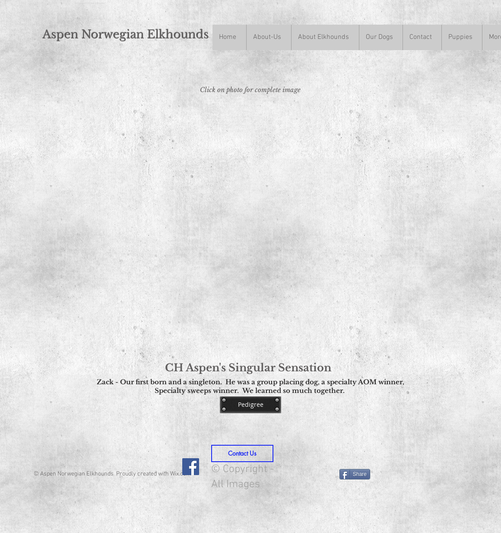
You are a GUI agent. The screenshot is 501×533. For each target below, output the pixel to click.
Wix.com (180, 474)
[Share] (354, 474)
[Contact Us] (242, 453)
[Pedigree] (250, 404)
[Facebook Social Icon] (190, 466)
